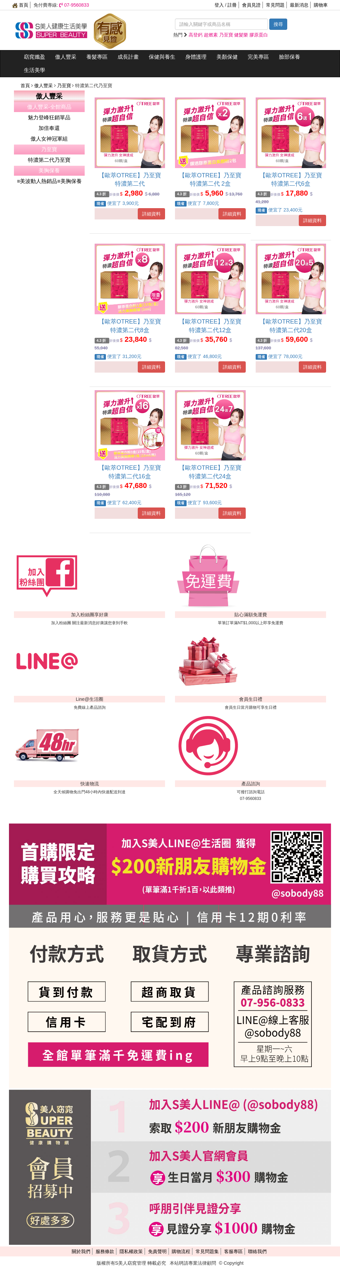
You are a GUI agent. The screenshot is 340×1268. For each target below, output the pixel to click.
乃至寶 (64, 85)
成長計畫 (128, 57)
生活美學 (34, 70)
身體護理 (196, 57)
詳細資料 (151, 213)
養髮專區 (97, 57)
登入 (219, 5)
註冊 (232, 5)
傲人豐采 (65, 57)
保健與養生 (162, 57)
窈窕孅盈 (34, 57)
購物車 (321, 5)
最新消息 (299, 5)
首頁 (20, 5)
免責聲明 (157, 1251)
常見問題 (275, 5)
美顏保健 (227, 57)
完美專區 (258, 57)
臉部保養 (289, 57)
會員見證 (251, 5)
